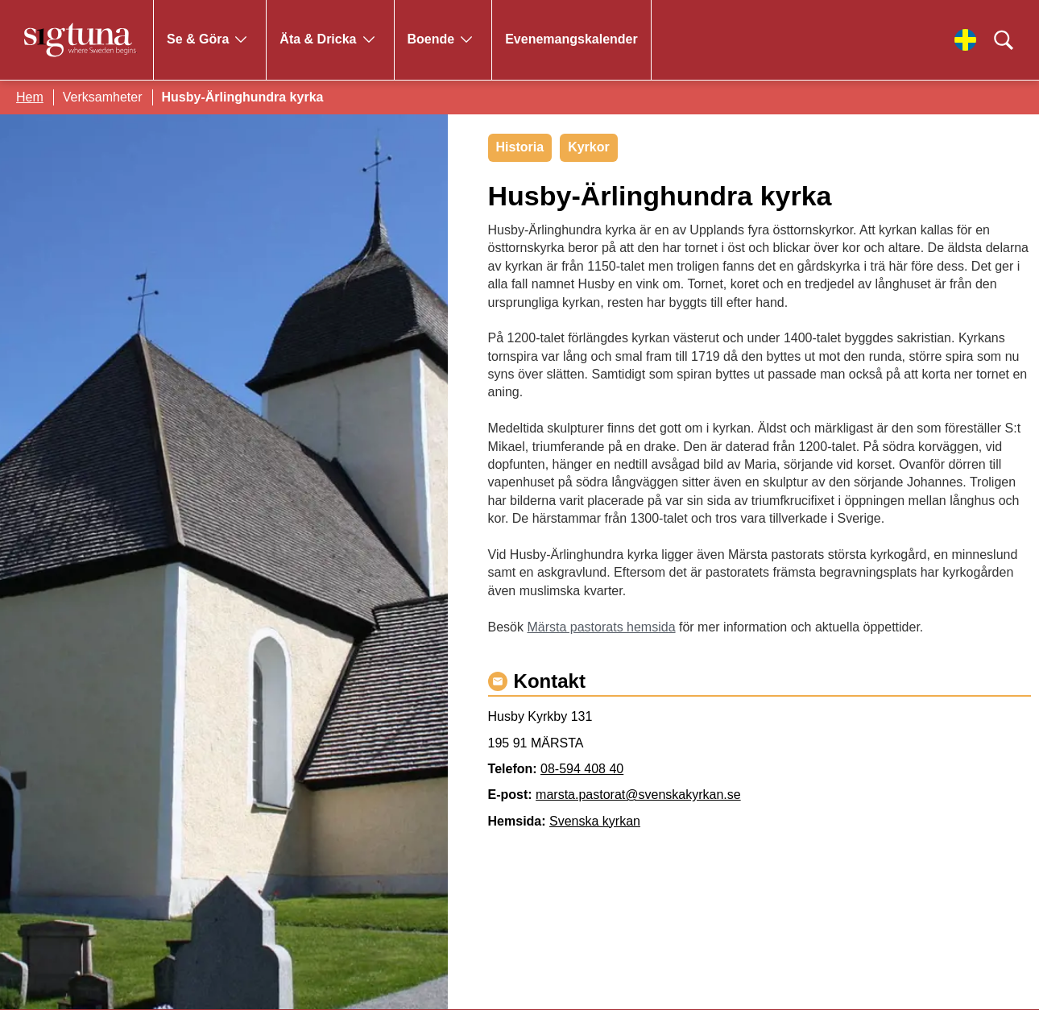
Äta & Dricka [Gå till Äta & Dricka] (317, 39)
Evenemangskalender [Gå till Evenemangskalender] (571, 39)
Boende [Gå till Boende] (431, 39)
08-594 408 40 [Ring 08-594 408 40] (581, 769)
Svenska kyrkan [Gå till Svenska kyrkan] (594, 821)
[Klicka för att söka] (1003, 40)
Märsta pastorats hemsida (601, 627)
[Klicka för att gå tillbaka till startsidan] (80, 40)
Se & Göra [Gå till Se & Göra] (198, 39)
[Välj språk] (965, 40)
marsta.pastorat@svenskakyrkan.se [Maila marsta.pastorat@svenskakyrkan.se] (638, 794)
